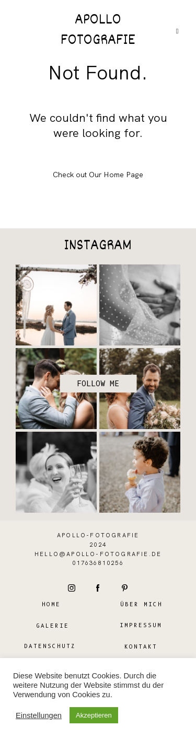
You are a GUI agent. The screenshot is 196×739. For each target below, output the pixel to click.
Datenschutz (50, 646)
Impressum (141, 625)
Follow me (98, 383)
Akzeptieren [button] (94, 715)
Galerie (52, 625)
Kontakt (140, 646)
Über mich (141, 604)
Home (51, 604)
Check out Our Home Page (98, 174)
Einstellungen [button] (39, 715)
